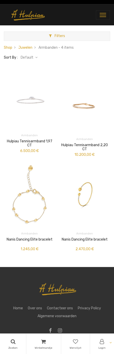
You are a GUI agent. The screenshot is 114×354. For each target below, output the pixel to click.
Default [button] (27, 57)
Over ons (35, 308)
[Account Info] (102, 344)
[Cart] (43, 344)
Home (18, 308)
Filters (57, 36)
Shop (8, 47)
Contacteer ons (60, 308)
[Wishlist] (75, 344)
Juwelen (25, 47)
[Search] (13, 344)
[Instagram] (61, 331)
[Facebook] (52, 331)
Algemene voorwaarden (57, 316)
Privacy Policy (89, 308)
